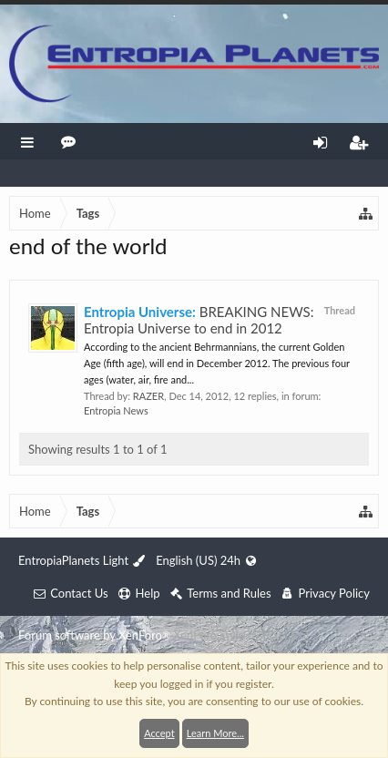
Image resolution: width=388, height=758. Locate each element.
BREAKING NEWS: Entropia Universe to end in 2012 (198, 319)
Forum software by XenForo (95, 635)
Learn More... (215, 733)
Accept (159, 733)
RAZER (148, 396)
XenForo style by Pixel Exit (241, 635)
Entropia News (116, 410)
